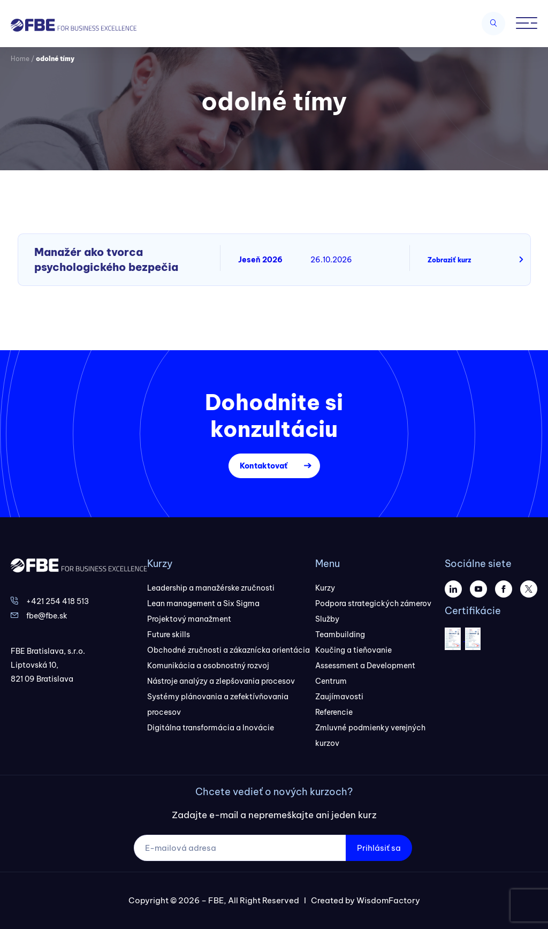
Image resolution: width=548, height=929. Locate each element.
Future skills (168, 634)
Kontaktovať (263, 466)
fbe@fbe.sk (46, 616)
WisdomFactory (388, 900)
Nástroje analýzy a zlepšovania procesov (221, 681)
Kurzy (325, 588)
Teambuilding (340, 634)
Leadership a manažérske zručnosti (211, 588)
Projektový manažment (189, 619)
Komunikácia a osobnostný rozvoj (208, 665)
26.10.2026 (331, 260)
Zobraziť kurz (449, 260)
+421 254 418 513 (57, 601)
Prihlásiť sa (379, 848)
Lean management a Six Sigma (203, 603)
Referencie (334, 712)
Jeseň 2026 (260, 260)
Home (20, 59)
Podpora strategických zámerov (373, 603)
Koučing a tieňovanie (353, 650)
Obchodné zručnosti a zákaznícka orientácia (228, 650)
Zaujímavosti (339, 696)
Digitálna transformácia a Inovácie (210, 727)
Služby (327, 619)
